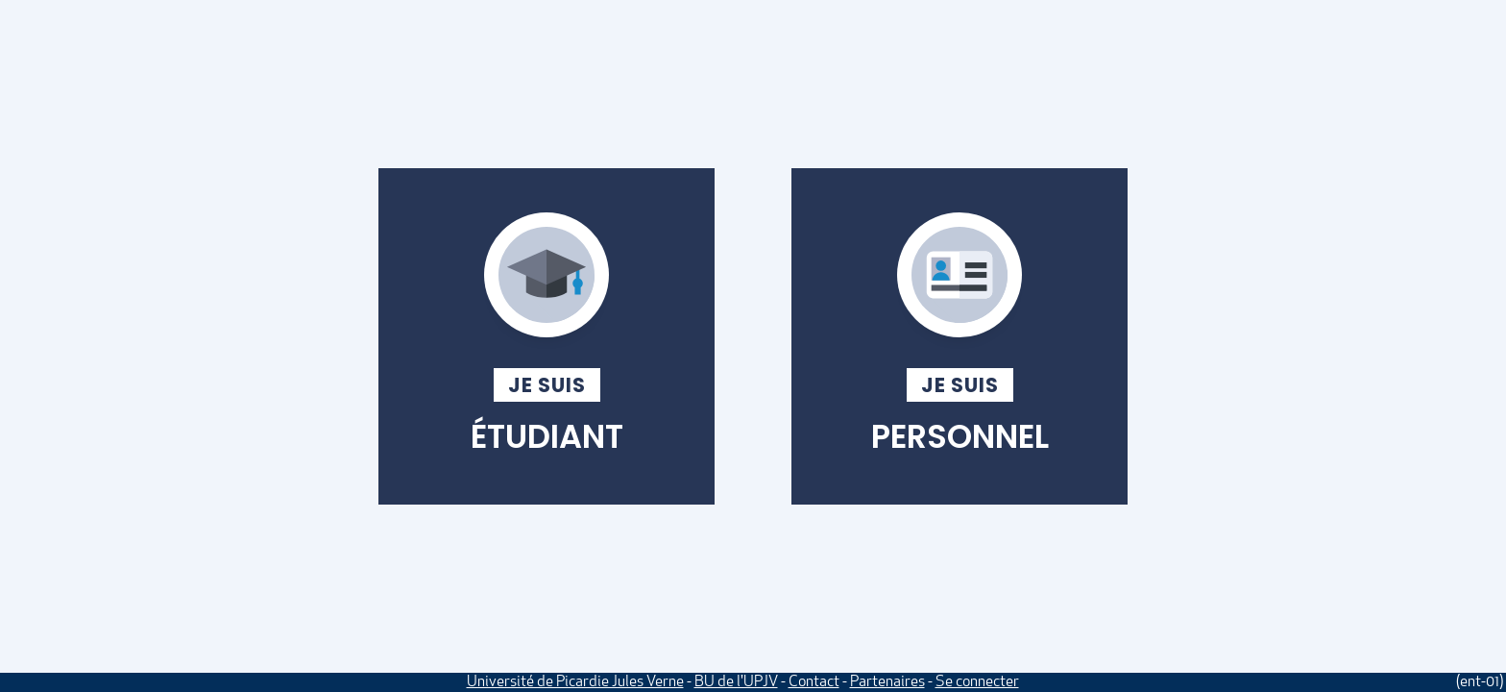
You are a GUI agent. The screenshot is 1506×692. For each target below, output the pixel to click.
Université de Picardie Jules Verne (575, 682)
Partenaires (887, 682)
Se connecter (977, 682)
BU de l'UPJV (736, 682)
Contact (814, 682)
